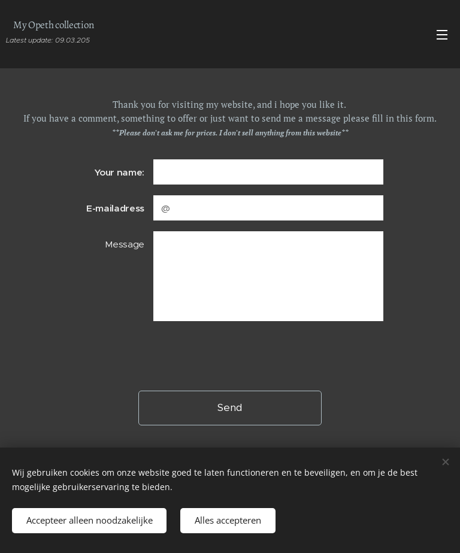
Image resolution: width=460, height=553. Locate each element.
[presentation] (244, 355)
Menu (442, 34)
